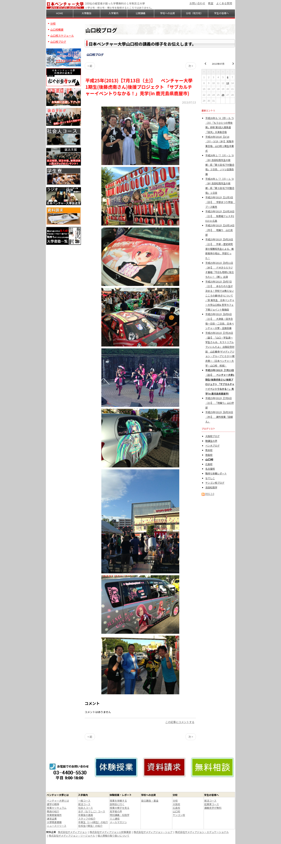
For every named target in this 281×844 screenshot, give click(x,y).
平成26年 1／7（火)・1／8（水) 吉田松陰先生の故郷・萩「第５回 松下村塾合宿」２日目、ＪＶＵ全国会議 (219, 164)
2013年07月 (218, 63)
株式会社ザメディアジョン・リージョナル (72, 835)
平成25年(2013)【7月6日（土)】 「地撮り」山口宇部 (219, 402)
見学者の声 (116, 811)
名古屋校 (210, 468)
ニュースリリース (56, 826)
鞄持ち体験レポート (216, 473)
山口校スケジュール (62, 35)
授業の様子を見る (119, 808)
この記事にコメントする (179, 722)
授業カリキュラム (57, 808)
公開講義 (140, 13)
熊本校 (208, 450)
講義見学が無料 (213, 808)
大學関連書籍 (54, 822)
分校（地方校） (194, 13)
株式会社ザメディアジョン (72, 832)
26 (223, 94)
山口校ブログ (95, 54)
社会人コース (85, 808)
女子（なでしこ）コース (91, 811)
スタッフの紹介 (86, 818)
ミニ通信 (115, 818)
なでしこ (210, 478)
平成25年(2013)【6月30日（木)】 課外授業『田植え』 (219, 416)
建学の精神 (53, 804)
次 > (190, 66)
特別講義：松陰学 (119, 815)
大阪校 (176, 804)
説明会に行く (117, 804)
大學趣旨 (86, 13)
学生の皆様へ (221, 13)
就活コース (84, 804)
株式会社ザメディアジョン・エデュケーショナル (202, 832)
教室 (210, 3)
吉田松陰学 (211, 487)
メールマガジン (118, 822)
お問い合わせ (197, 3)
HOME (59, 13)
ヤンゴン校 (179, 815)
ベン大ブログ (212, 445)
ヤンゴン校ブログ (214, 482)
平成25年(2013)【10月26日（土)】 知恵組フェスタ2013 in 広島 (219, 215)
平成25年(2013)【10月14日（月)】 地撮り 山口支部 (219, 229)
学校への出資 (167, 13)
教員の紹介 (53, 811)
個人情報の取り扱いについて (113, 835)
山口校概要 (57, 29)
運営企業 (52, 818)
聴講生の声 (211, 441)
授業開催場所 (54, 815)
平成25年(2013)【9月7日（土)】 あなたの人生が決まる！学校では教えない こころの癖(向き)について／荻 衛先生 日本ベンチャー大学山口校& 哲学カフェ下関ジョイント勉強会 (219, 295)
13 (227, 83)
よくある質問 (224, 3)
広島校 (208, 464)
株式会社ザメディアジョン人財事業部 (110, 832)
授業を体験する (118, 800)
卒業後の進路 (85, 815)
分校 (53, 23)
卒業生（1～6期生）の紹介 (93, 822)
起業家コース (211, 804)
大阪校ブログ (212, 436)
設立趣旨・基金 (150, 800)
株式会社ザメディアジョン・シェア (153, 832)
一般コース (84, 800)
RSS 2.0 (208, 494)
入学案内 (113, 13)
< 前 (90, 66)
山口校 (176, 811)
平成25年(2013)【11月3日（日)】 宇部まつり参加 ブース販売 (220, 201)
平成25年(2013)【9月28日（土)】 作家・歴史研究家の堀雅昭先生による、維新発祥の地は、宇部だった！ (219, 248)
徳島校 (208, 455)
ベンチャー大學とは (58, 800)
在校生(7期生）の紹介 (90, 826)
